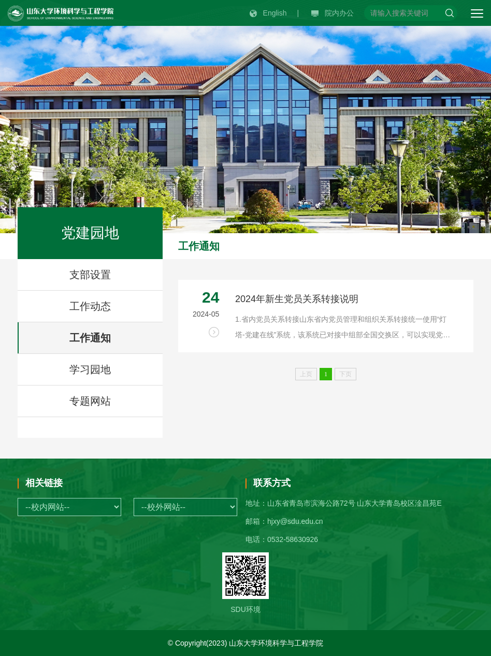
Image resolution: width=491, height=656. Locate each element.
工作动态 (90, 306)
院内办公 (332, 13)
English (268, 13)
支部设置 (90, 274)
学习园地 (90, 369)
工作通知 (90, 338)
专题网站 (90, 401)
